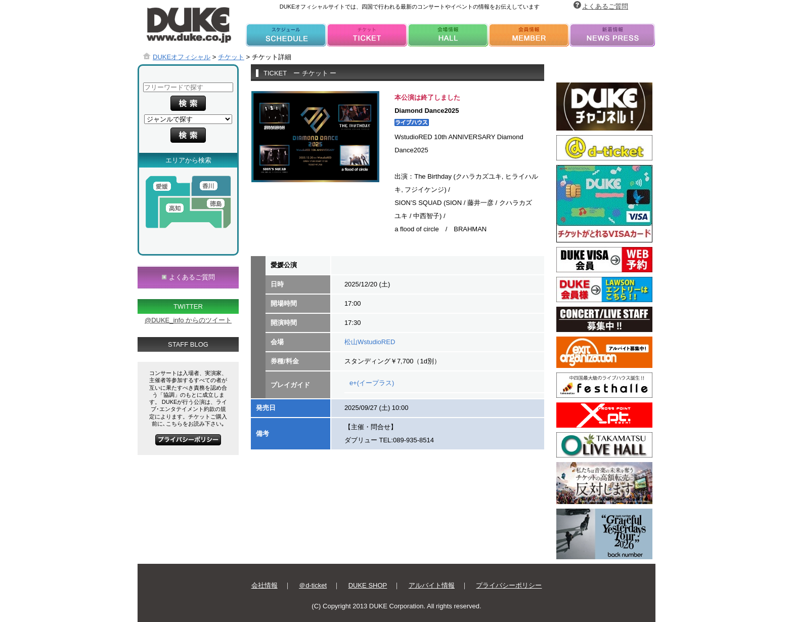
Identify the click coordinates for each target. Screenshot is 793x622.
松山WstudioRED (369, 342)
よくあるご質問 (605, 6)
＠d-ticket (313, 585)
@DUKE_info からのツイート (188, 320)
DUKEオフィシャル (181, 57)
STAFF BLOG (188, 344)
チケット (231, 57)
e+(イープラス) (371, 383)
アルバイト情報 (432, 585)
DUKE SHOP (367, 585)
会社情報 (264, 585)
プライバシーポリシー (509, 585)
